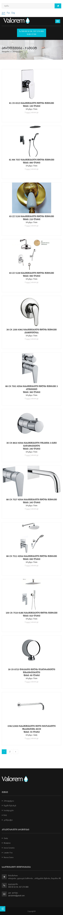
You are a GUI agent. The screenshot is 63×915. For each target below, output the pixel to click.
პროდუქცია (8, 801)
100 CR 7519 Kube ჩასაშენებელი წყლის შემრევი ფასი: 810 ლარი (31, 614)
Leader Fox (7, 853)
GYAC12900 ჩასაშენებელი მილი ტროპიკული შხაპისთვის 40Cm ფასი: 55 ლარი (32, 729)
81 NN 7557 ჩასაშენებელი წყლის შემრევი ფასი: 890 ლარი (31, 161)
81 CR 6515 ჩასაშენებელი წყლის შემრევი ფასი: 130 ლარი (31, 104)
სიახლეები (8, 810)
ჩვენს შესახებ (9, 806)
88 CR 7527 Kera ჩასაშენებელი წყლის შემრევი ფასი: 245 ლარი (31, 501)
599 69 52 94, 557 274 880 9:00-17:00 (31, 32)
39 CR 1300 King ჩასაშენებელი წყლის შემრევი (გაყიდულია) (31, 331)
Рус (8, 13)
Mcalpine (6, 843)
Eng (13, 13)
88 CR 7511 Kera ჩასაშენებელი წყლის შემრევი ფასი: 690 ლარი (31, 557)
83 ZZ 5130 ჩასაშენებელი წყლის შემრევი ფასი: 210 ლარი (31, 218)
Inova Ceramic (8, 848)
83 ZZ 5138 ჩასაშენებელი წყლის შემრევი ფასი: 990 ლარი (31, 274)
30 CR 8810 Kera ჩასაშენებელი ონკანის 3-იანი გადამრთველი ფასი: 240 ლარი (31, 446)
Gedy (5, 838)
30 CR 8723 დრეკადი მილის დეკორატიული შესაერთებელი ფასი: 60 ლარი (31, 672)
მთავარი (5, 51)
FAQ (4, 815)
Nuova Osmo (7, 857)
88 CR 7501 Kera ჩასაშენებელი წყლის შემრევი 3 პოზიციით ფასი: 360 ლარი (31, 389)
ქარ (3, 13)
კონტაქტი (7, 820)
